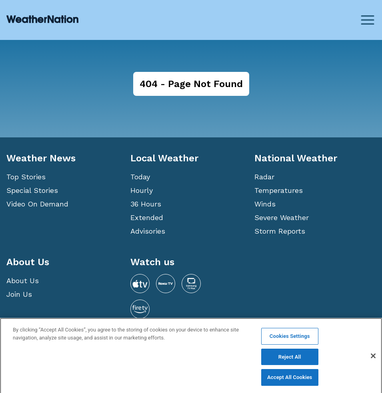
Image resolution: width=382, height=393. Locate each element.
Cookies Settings (290, 338)
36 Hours (145, 204)
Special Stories (32, 190)
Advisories (147, 231)
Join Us (19, 294)
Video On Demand (37, 204)
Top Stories (26, 177)
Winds (265, 204)
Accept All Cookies (289, 380)
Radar (264, 177)
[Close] (373, 358)
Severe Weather (281, 217)
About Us (22, 280)
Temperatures (278, 190)
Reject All (289, 359)
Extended (146, 217)
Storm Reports (279, 231)
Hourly (141, 190)
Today (140, 177)
